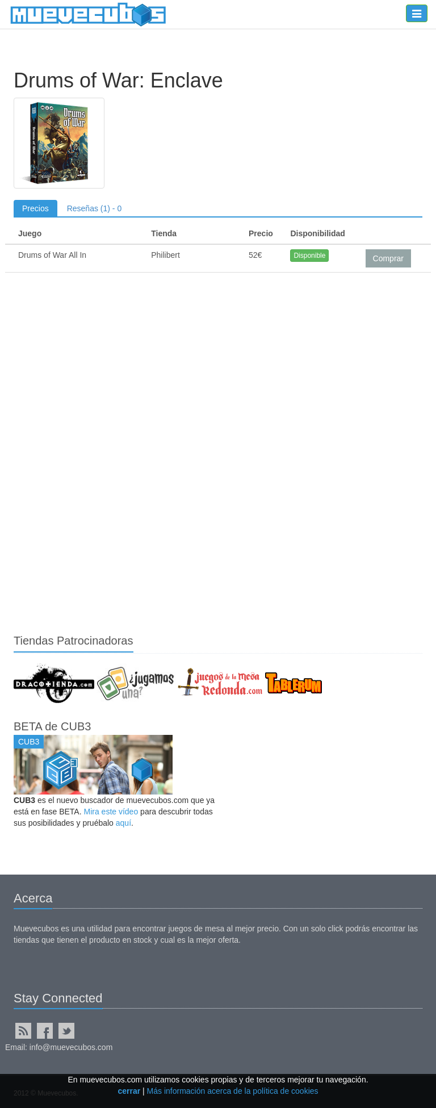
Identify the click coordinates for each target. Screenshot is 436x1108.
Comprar (388, 258)
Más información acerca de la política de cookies (232, 1091)
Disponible (309, 256)
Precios (35, 208)
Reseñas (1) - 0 (94, 208)
